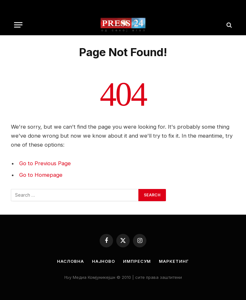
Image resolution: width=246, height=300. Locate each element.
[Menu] (18, 25)
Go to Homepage (40, 175)
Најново (103, 261)
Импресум (137, 261)
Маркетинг (174, 261)
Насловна (70, 261)
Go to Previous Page (45, 163)
